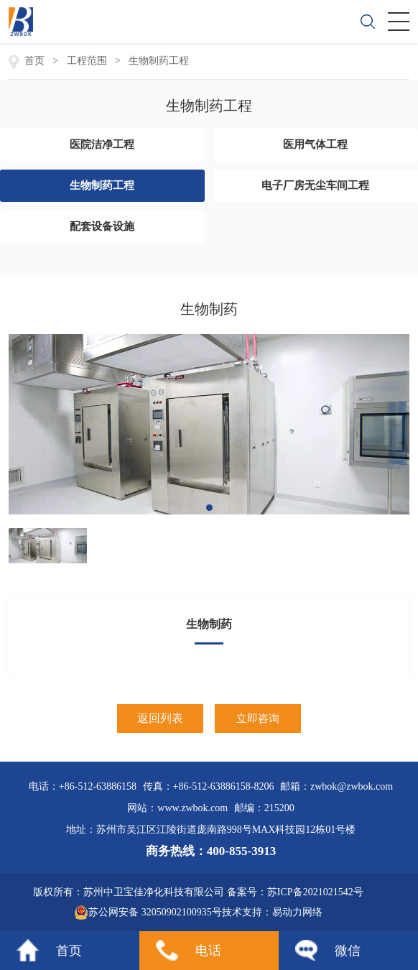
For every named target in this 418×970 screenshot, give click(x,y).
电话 (208, 950)
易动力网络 (297, 912)
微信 (348, 950)
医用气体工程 (315, 144)
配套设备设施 (102, 226)
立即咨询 (257, 718)
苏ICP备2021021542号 (315, 892)
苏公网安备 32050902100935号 (148, 912)
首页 (69, 950)
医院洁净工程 (102, 144)
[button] (209, 507)
